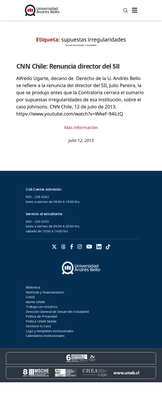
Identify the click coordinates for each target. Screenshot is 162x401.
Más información (81, 127)
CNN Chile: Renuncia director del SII (68, 66)
